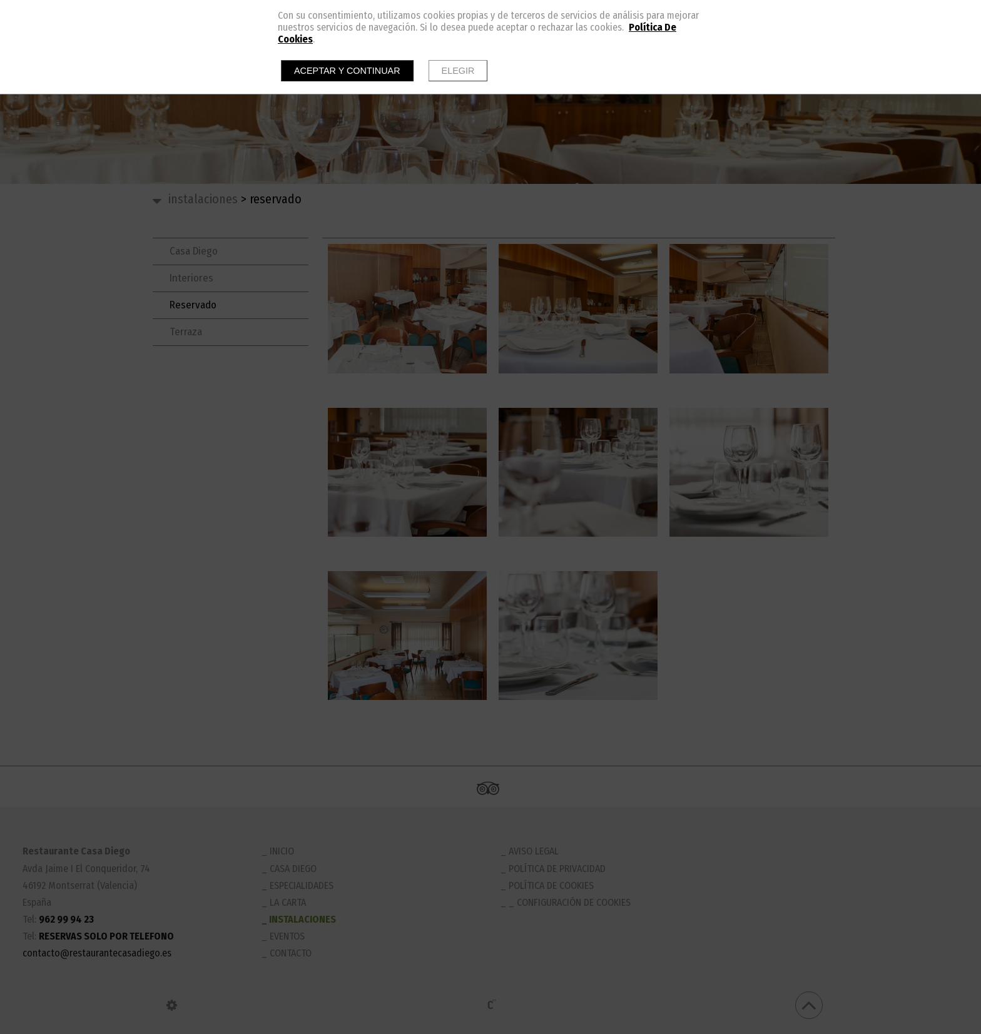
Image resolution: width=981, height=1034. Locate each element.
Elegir (458, 71)
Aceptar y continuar (347, 71)
